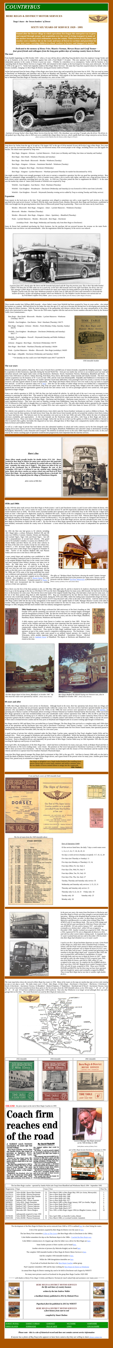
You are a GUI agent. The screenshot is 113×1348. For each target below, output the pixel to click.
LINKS (69, 1326)
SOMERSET (50, 1323)
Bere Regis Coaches (66, 1263)
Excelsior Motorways (77, 579)
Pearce (45, 580)
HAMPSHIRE (92, 1323)
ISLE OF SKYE (51, 1326)
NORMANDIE (31, 1326)
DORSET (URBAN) (33, 1323)
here (44, 384)
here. (74, 1245)
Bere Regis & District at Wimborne (77, 1267)
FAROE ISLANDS (12, 1326)
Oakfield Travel (40, 637)
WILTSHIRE (71, 1323)
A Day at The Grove (50, 1233)
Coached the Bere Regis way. (81, 1237)
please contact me (96, 1337)
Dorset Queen (37, 578)
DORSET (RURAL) (12, 1323)
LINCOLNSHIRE (93, 1326)
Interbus (102, 710)
